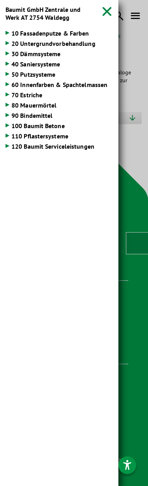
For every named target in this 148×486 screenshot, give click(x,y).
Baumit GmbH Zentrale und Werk (43, 13)
